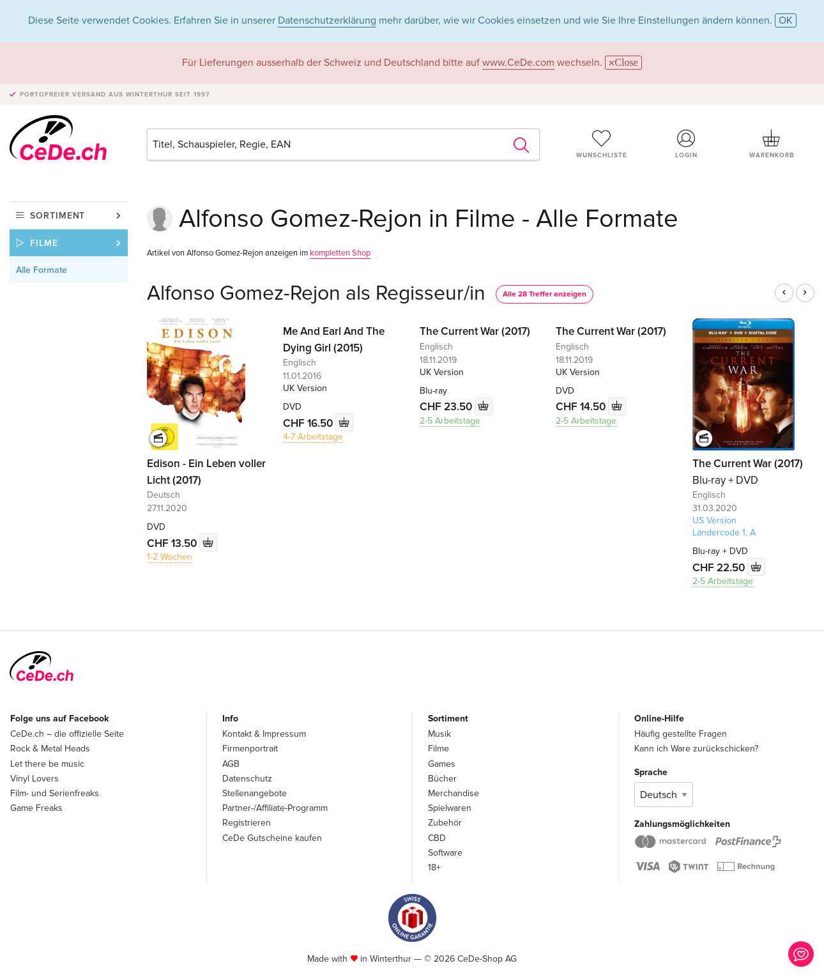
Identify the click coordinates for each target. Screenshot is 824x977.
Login (686, 143)
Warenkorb (771, 143)
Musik (439, 733)
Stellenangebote (254, 793)
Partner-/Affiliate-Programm (275, 808)
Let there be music (47, 763)
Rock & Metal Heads (50, 748)
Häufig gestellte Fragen (680, 733)
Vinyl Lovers (34, 778)
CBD (437, 838)
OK (786, 20)
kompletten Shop (340, 253)
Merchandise (453, 793)
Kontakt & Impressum (264, 733)
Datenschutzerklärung (327, 20)
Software (445, 852)
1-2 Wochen (169, 556)
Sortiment (57, 215)
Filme (44, 243)
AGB (231, 763)
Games (441, 763)
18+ (434, 867)
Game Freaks (36, 808)
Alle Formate (41, 270)
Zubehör (445, 822)
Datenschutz (247, 778)
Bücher (442, 778)
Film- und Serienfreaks (54, 793)
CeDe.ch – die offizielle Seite (67, 733)
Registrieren (246, 822)
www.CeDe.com (518, 62)
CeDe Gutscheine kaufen (272, 838)
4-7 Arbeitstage (313, 436)
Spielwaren (449, 808)
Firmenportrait (250, 748)
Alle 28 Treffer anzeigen (544, 294)
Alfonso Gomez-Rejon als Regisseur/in (316, 293)
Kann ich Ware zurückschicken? (696, 748)
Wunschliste (601, 143)
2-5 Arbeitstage (450, 420)
